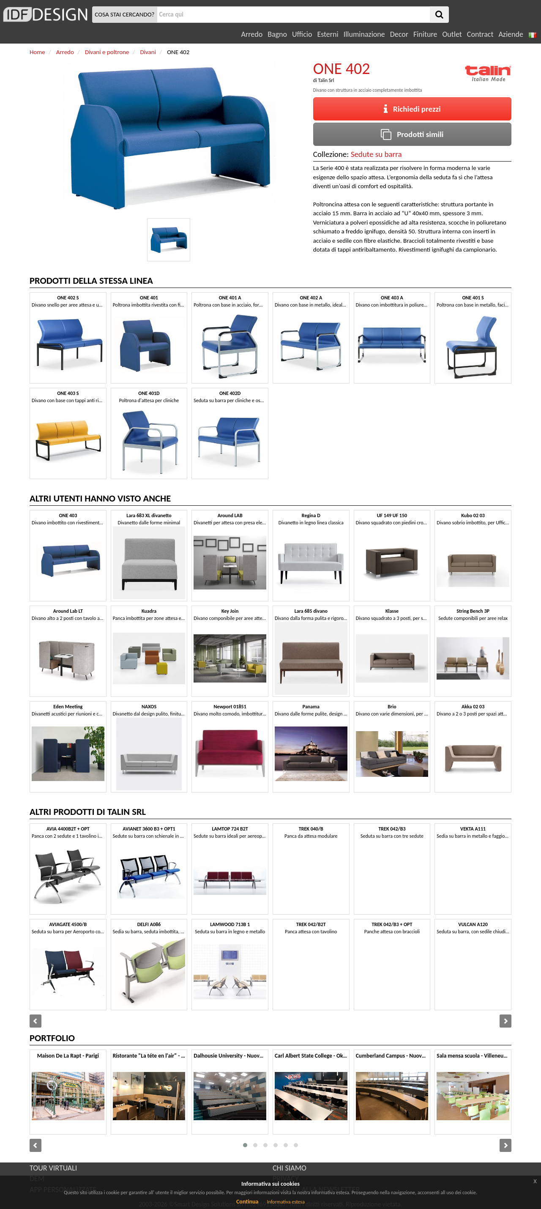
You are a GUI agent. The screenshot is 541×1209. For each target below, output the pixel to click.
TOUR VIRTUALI (53, 1168)
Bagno (277, 34)
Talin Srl (326, 80)
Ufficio (302, 34)
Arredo (252, 34)
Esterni (327, 34)
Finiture (425, 34)
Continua (247, 1201)
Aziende (510, 34)
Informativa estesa (286, 1202)
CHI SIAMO (289, 1168)
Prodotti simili (412, 134)
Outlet (452, 34)
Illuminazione (364, 34)
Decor (399, 34)
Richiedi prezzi (412, 109)
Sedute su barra (376, 154)
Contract (480, 34)
